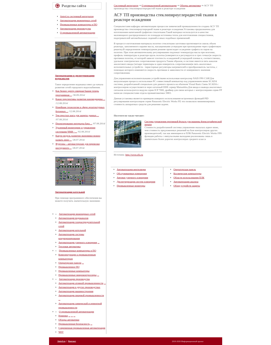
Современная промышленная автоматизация (82, 327)
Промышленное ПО (69, 266)
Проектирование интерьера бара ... (74, 123)
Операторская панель (184, 169)
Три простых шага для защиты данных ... (77, 115)
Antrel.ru (61, 341)
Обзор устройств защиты (186, 185)
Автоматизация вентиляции (131, 169)
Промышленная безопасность (74, 323)
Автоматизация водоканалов (73, 218)
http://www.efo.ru (134, 154)
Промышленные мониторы (131, 185)
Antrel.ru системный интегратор (77, 16)
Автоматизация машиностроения (76, 291)
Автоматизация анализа (185, 181)
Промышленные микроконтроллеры (78, 275)
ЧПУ (61, 332)
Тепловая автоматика (70, 246)
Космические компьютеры (187, 173)
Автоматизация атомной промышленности (81, 283)
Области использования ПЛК (188, 177)
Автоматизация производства (75, 28)
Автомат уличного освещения (132, 177)
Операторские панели (70, 262)
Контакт (72, 341)
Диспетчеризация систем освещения (136, 181)
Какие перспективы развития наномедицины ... (80, 99)
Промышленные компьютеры (74, 270)
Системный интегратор (126, 5)
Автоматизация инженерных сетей (78, 20)
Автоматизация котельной (70, 192)
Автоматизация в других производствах (79, 287)
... (98, 242)
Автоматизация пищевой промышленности (81, 295)
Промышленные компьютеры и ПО (78, 24)
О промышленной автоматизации (77, 32)
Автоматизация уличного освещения (78, 242)
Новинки (63, 315)
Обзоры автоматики (69, 319)
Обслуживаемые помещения (132, 173)
